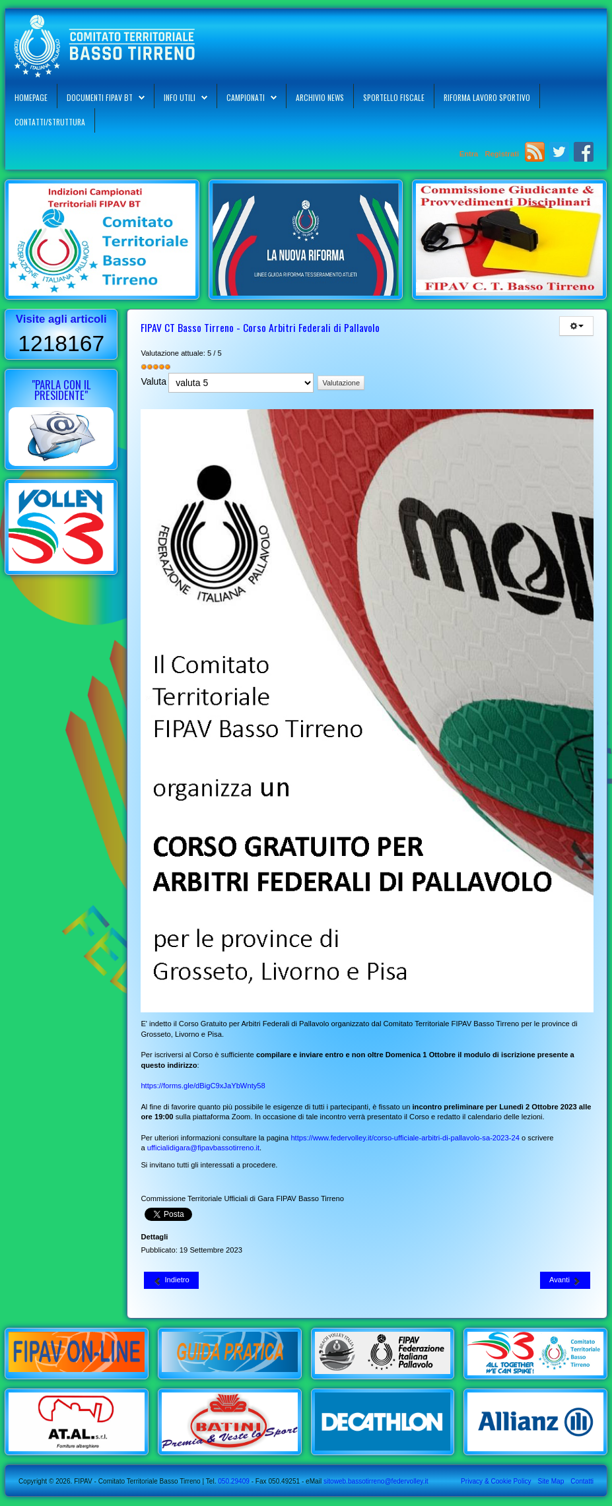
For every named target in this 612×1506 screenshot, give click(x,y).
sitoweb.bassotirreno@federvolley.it (375, 1481)
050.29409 (232, 1481)
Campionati (245, 97)
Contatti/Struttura (50, 121)
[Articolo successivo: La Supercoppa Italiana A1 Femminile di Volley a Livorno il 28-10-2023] (565, 1280)
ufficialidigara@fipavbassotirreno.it (203, 1148)
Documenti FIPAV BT (100, 97)
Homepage (31, 97)
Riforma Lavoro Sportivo (487, 97)
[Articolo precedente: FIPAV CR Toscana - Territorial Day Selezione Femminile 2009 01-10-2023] (171, 1280)
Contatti (582, 1481)
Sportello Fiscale (394, 97)
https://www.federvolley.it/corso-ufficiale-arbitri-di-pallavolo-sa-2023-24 (405, 1138)
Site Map (550, 1481)
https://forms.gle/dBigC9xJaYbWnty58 (203, 1086)
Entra (470, 154)
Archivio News (320, 97)
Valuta (153, 381)
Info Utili (179, 97)
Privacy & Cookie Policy (496, 1481)
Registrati (502, 154)
